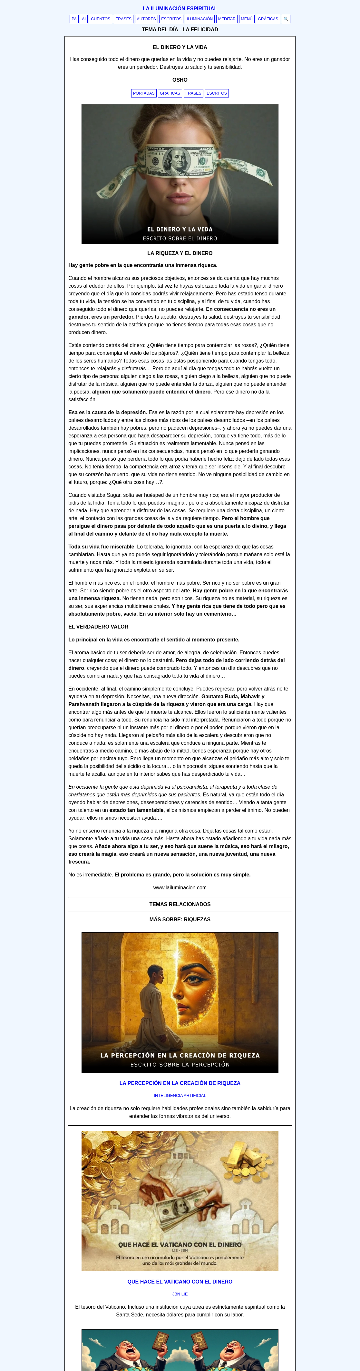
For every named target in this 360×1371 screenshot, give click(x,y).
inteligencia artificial (180, 1095)
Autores (146, 19)
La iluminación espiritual (180, 8)
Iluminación (200, 19)
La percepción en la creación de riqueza (180, 1083)
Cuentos (100, 19)
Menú (247, 19)
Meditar (227, 19)
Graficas (170, 93)
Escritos (171, 19)
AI (84, 19)
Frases (123, 19)
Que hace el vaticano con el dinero (180, 1281)
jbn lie (180, 1294)
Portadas (144, 93)
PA (74, 19)
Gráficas (268, 19)
